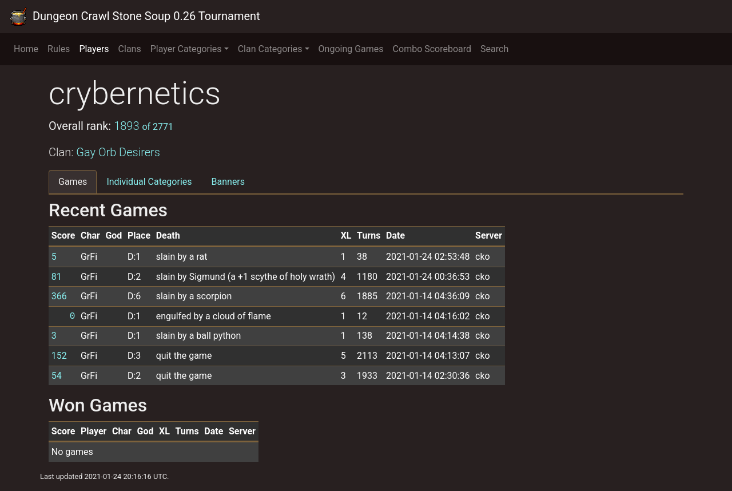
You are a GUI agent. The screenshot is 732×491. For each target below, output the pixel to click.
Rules (58, 48)
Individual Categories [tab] (149, 181)
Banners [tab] (228, 181)
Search (494, 48)
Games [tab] (72, 181)
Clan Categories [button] (270, 48)
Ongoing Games (351, 48)
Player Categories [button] (186, 48)
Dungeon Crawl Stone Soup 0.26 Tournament (134, 16)
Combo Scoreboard (432, 48)
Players (94, 48)
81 (56, 276)
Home (26, 48)
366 (59, 296)
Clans (129, 48)
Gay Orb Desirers (118, 152)
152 (59, 355)
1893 (143, 126)
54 (56, 375)
